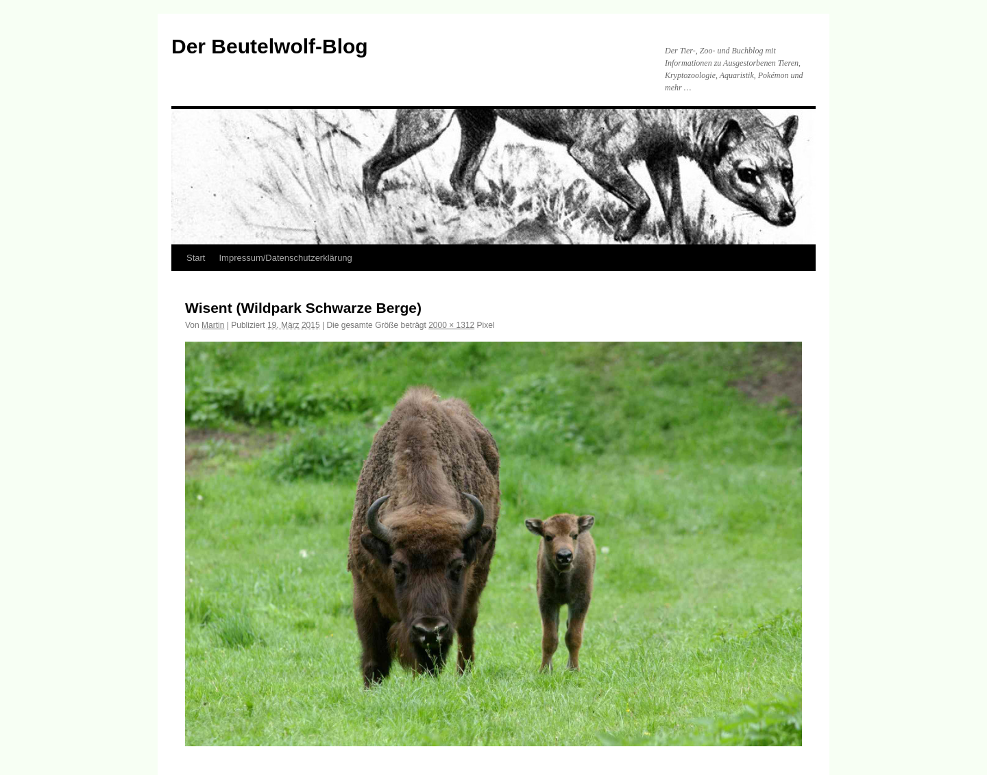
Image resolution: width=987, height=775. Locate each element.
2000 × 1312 (451, 325)
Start (195, 258)
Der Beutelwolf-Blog (269, 46)
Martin (213, 325)
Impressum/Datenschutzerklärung (285, 258)
